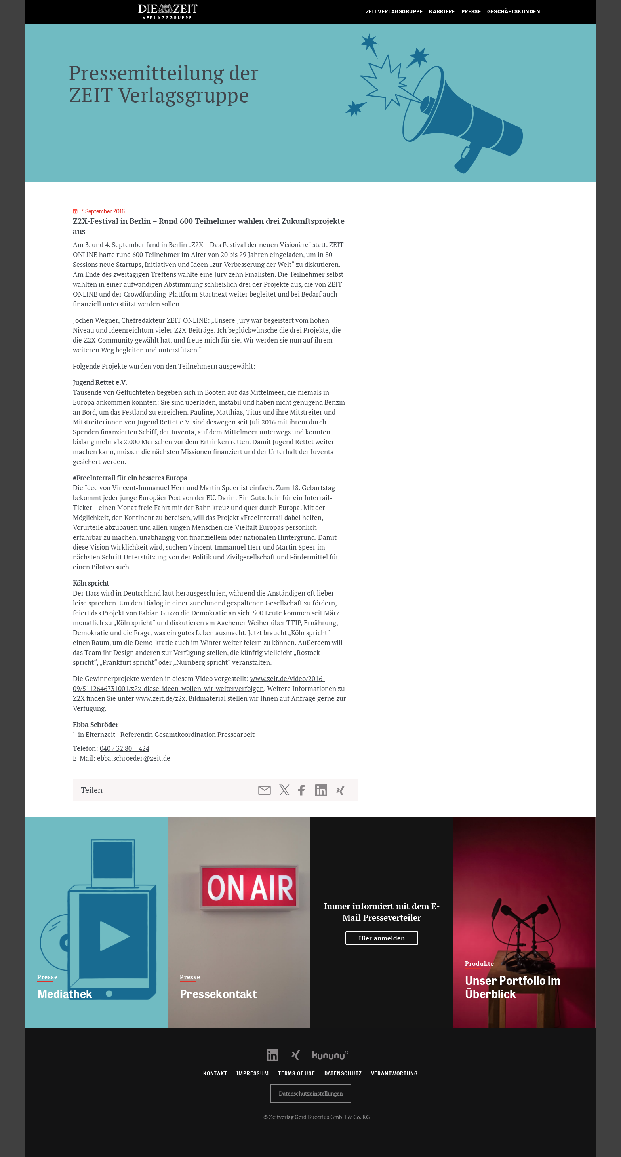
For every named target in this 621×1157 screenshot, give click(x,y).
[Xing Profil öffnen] (300, 1054)
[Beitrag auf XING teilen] (341, 790)
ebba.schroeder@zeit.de (133, 758)
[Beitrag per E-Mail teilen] (265, 790)
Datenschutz (343, 1074)
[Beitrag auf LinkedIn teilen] (322, 790)
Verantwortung (394, 1074)
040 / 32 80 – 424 (124, 748)
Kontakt (215, 1074)
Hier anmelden (382, 938)
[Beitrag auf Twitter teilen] (284, 790)
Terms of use (296, 1074)
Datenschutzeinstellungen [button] (311, 1093)
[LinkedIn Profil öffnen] (277, 1054)
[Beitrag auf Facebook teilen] (305, 790)
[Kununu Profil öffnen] (334, 1054)
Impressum (252, 1074)
